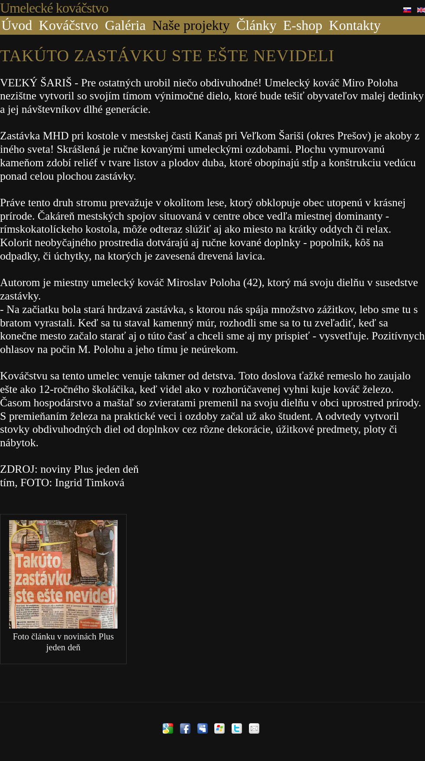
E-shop (303, 25)
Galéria (125, 25)
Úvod (16, 25)
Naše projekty (191, 25)
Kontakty (355, 25)
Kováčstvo (68, 25)
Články (256, 25)
